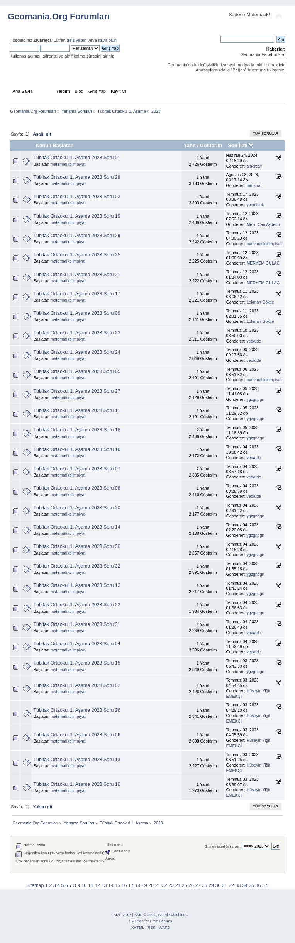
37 (265, 885)
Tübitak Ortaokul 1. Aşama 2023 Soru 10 (76, 784)
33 (238, 885)
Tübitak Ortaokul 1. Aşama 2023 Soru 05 (76, 371)
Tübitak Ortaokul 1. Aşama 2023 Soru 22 (76, 604)
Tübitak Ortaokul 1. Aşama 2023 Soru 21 (76, 274)
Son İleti (240, 145)
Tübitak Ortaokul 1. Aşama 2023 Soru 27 (76, 391)
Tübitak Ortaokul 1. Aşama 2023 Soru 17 (76, 294)
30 (218, 885)
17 (131, 885)
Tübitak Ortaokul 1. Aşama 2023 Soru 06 (76, 735)
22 (164, 885)
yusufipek (255, 204)
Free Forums (161, 921)
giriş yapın (76, 40)
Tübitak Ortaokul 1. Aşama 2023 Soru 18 (76, 429)
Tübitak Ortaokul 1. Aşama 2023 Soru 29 (76, 235)
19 (144, 885)
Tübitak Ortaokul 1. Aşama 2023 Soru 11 (76, 410)
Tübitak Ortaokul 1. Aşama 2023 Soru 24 (76, 352)
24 (177, 885)
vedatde (254, 341)
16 (124, 885)
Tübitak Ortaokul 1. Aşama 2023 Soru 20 (76, 508)
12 (97, 885)
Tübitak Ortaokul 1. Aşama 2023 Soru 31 (76, 624)
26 (191, 885)
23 (171, 885)
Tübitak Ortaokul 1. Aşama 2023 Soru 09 (76, 313)
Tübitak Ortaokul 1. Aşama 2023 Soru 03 (76, 196)
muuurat (254, 185)
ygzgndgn (255, 399)
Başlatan (63, 145)
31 (224, 885)
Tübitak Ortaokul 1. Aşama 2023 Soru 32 (76, 566)
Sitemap (35, 885)
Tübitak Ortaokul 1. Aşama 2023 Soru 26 (76, 710)
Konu (42, 145)
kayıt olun (107, 40)
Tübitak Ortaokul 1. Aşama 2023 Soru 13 (76, 759)
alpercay (254, 166)
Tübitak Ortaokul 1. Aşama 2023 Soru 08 (76, 488)
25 (184, 885)
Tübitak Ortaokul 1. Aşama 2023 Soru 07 (76, 469)
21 (157, 885)
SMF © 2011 (145, 914)
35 (251, 885)
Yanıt (190, 145)
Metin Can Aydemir (264, 224)
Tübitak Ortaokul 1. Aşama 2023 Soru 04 (76, 643)
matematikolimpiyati (68, 164)
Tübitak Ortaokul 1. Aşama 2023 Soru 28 (76, 177)
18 (137, 885)
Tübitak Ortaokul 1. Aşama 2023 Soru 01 (76, 157)
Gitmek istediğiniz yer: (223, 846)
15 (117, 885)
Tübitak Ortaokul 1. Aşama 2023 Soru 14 (76, 527)
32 (231, 885)
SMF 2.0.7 (122, 914)
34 (245, 885)
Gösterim (211, 145)
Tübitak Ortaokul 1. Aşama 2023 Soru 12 (76, 585)
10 (84, 885)
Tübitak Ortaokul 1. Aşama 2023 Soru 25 (76, 255)
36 (258, 885)
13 (104, 885)
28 (204, 885)
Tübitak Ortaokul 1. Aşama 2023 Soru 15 (76, 663)
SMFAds (136, 921)
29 (211, 885)
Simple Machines (172, 914)
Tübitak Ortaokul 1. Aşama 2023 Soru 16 (76, 449)
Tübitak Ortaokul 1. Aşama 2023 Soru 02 (76, 685)
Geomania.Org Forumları (59, 16)
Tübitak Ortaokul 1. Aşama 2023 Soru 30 (76, 546)
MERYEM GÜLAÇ (263, 263)
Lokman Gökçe (260, 302)
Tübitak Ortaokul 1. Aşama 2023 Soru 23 (76, 333)
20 (151, 885)
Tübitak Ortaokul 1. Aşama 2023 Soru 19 (76, 216)
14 (111, 885)
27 (197, 885)
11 (90, 885)
